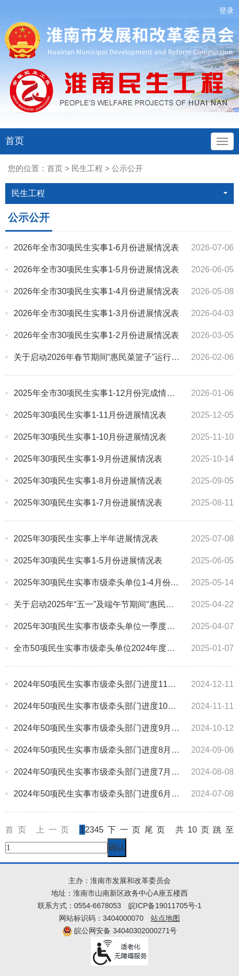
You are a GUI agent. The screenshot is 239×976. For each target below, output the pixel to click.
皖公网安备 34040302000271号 (119, 930)
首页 (14, 141)
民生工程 (87, 168)
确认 (117, 847)
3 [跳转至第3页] (92, 829)
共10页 (194, 829)
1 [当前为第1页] (82, 829)
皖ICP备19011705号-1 (164, 905)
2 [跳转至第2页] (87, 829)
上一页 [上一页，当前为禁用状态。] (57, 829)
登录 (226, 10)
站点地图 (165, 918)
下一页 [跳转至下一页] (123, 829)
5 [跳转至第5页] (101, 829)
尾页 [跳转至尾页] (157, 829)
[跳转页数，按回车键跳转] (56, 847)
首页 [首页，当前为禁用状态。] (20, 829)
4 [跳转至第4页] (96, 829)
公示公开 (127, 168)
